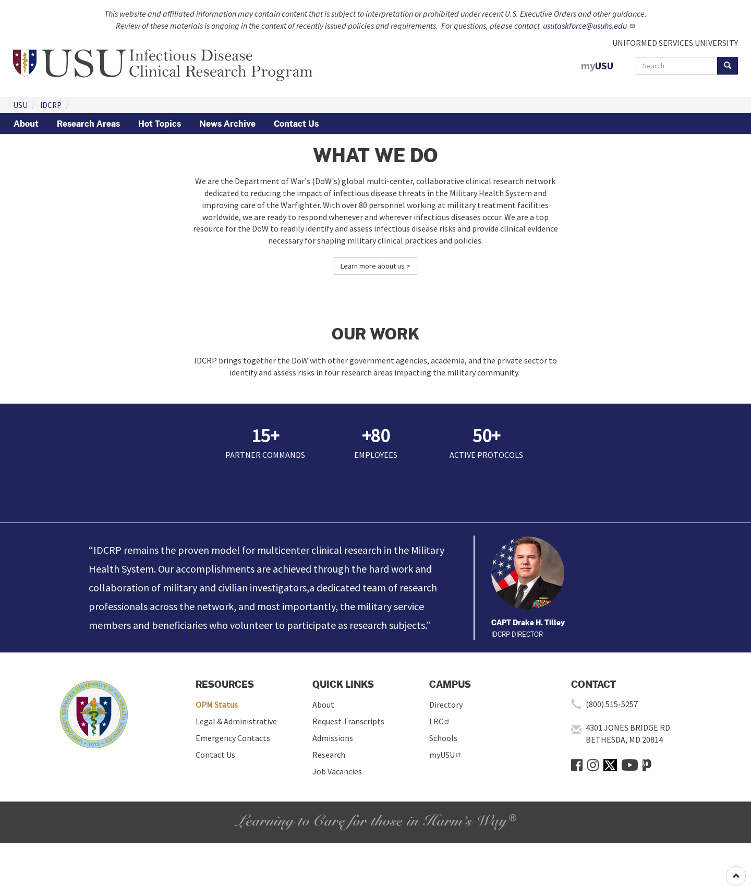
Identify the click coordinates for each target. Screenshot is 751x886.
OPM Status (217, 704)
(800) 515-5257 (612, 704)
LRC (440, 721)
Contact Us (296, 123)
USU (20, 105)
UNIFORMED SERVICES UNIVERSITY (675, 43)
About (26, 123)
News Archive (227, 123)
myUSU (445, 754)
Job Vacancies (337, 771)
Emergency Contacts (233, 738)
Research (328, 754)
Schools (443, 738)
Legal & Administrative (236, 721)
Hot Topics (159, 123)
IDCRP (51, 105)
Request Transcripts (348, 721)
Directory (446, 704)
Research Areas (88, 123)
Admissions (332, 738)
